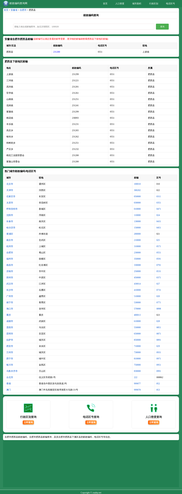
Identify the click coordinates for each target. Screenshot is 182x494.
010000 (137, 209)
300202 (137, 190)
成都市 (9, 321)
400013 (137, 315)
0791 (158, 265)
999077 (137, 383)
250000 (137, 271)
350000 (137, 259)
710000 (137, 346)
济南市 (9, 271)
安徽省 (14, 10)
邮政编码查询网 (18, 3)
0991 (158, 371)
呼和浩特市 (12, 209)
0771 (158, 302)
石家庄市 (10, 196)
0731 (158, 290)
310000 (137, 246)
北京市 (9, 184)
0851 (158, 327)
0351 (158, 203)
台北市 (9, 377)
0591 (158, 259)
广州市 (9, 296)
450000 (137, 277)
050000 (137, 196)
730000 (137, 352)
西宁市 (9, 358)
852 (158, 383)
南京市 (9, 240)
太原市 (9, 203)
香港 (8, 383)
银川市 (9, 365)
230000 (137, 252)
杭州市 (9, 246)
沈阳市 (9, 215)
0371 (158, 277)
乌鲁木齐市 (12, 371)
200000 (137, 234)
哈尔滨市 (10, 227)
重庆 (8, 315)
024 (158, 215)
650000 (137, 333)
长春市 (9, 221)
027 (158, 284)
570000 (137, 309)
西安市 (9, 346)
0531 (158, 271)
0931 (158, 352)
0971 (158, 358)
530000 (137, 302)
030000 (137, 203)
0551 (158, 252)
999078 (137, 390)
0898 (158, 309)
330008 (137, 265)
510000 (137, 296)
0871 (158, 333)
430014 (137, 284)
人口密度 (119, 3)
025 (158, 240)
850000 (137, 340)
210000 (137, 240)
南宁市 (9, 302)
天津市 (9, 190)
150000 (137, 227)
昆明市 (9, 333)
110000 (137, 215)
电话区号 (170, 3)
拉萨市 (9, 340)
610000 (137, 321)
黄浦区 (9, 234)
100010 (137, 184)
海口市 (9, 309)
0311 (158, 196)
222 (135, 377)
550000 (137, 327)
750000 (137, 365)
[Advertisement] (91, 465)
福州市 (9, 259)
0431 (158, 221)
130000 (137, 221)
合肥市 (23, 10)
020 (158, 296)
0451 (158, 227)
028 (158, 321)
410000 (137, 290)
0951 (158, 365)
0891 (158, 340)
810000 (137, 358)
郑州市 (9, 277)
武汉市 (9, 284)
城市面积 (136, 3)
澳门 (8, 390)
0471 (158, 209)
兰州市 (9, 352)
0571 (158, 246)
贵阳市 (9, 327)
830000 (137, 371)
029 (158, 346)
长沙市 (9, 290)
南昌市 (9, 265)
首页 (105, 3)
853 (158, 390)
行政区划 (153, 3)
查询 (162, 26)
